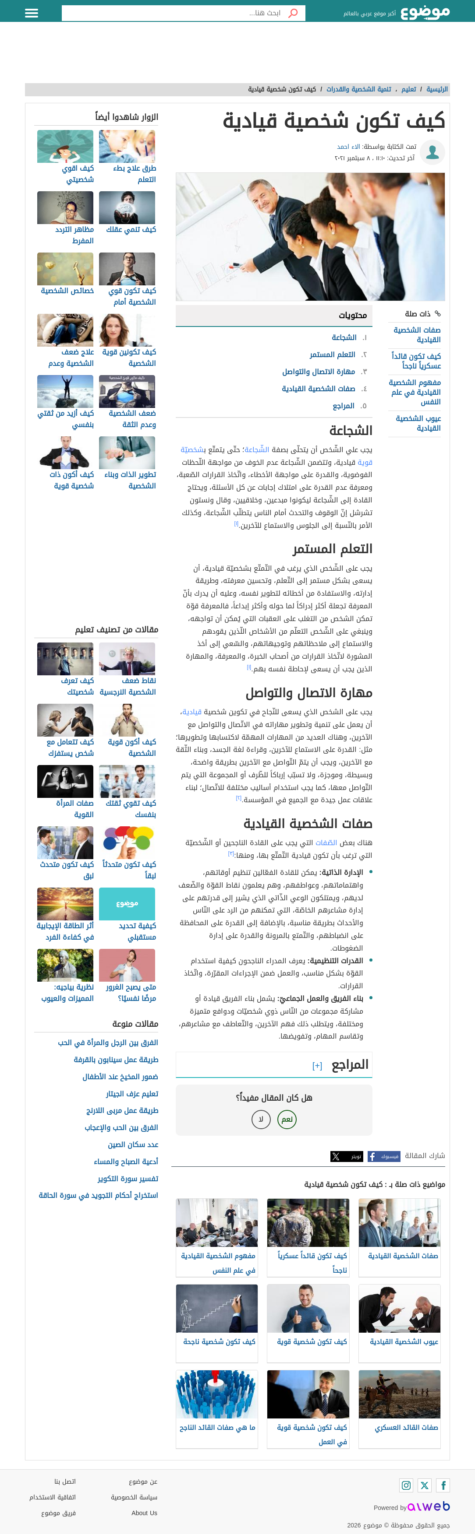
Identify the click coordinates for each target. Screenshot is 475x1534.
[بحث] (293, 13)
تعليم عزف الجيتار (132, 1094)
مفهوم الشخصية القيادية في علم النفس (415, 392)
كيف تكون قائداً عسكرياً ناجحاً (416, 361)
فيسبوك (389, 1156)
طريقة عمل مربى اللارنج (122, 1111)
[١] (236, 523)
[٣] (231, 853)
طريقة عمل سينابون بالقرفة (116, 1060)
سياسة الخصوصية (134, 1497)
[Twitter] (425, 1485)
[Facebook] (443, 1485)
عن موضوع (143, 1482)
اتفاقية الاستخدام (52, 1497)
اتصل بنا (65, 1482)
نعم (287, 1119)
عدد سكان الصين (133, 1145)
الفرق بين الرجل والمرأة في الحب (108, 1043)
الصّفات (326, 842)
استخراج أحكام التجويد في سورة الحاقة (98, 1196)
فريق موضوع (58, 1513)
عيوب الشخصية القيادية (418, 423)
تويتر (356, 1156)
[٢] (239, 798)
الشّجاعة (257, 449)
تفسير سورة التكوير (128, 1179)
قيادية (192, 712)
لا (261, 1119)
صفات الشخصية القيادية (417, 335)
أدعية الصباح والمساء (126, 1162)
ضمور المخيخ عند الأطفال (120, 1077)
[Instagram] (406, 1485)
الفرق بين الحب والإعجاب (121, 1128)
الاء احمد (348, 147)
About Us (144, 1513)
